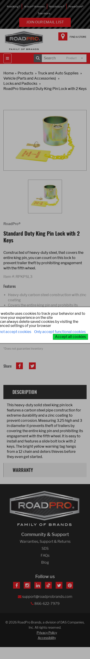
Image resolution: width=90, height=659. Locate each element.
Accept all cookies (70, 337)
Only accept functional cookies (60, 332)
